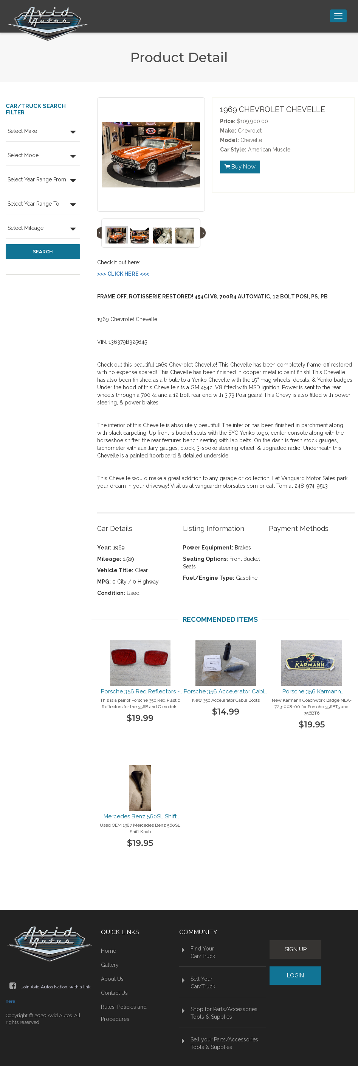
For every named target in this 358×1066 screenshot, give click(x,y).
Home (108, 951)
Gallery (110, 965)
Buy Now (240, 167)
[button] (43, 132)
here (10, 1001)
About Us (112, 979)
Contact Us (114, 993)
